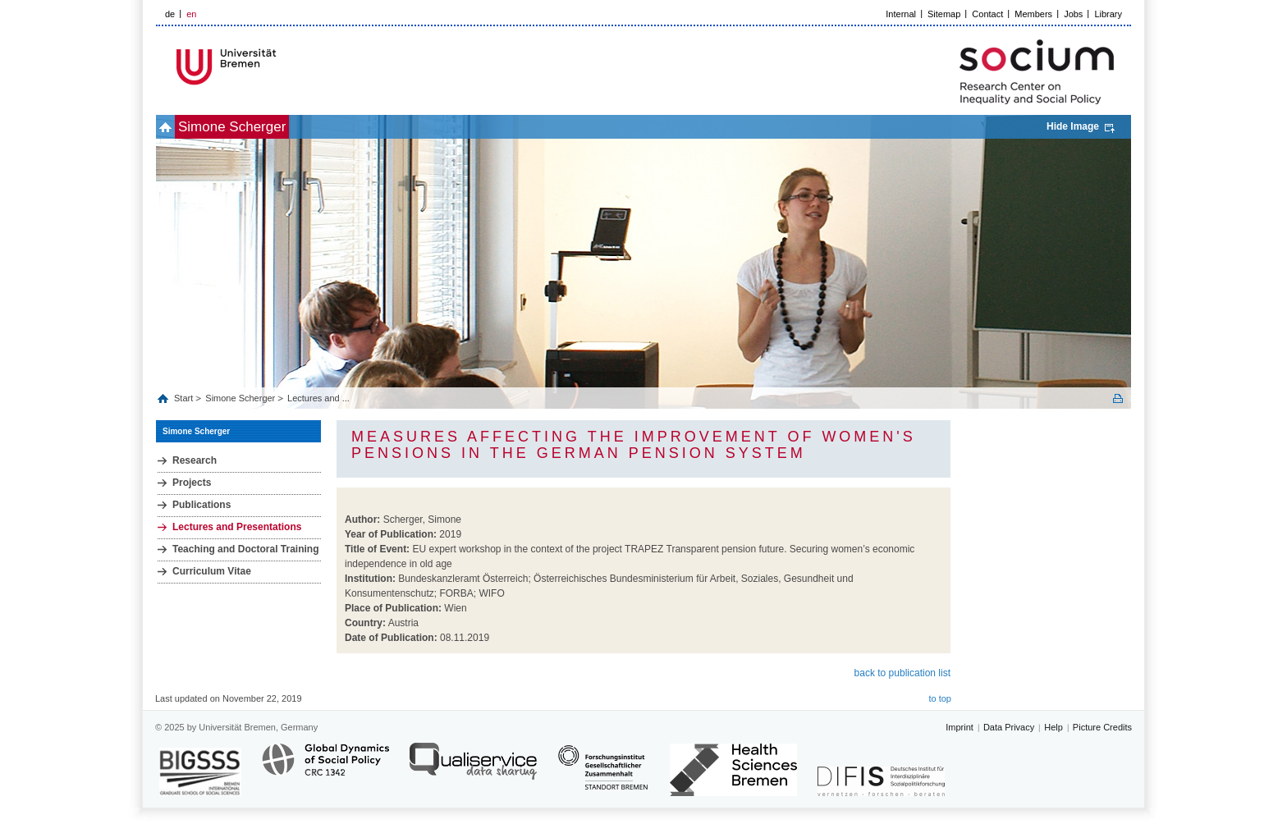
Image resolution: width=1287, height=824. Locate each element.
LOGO (281, 66)
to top (939, 698)
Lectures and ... (318, 398)
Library (1108, 14)
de (170, 14)
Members (1033, 14)
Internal (901, 14)
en (191, 14)
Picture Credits (1102, 727)
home (174, 127)
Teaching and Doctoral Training (245, 549)
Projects (191, 482)
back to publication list (902, 673)
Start (184, 398)
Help (1053, 727)
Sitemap (943, 14)
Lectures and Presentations (236, 527)
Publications (201, 504)
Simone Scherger (259, 127)
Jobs (1073, 14)
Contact (987, 14)
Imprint (959, 727)
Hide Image (1073, 126)
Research (194, 460)
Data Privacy (1008, 727)
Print (1118, 398)
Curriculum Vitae (211, 571)
